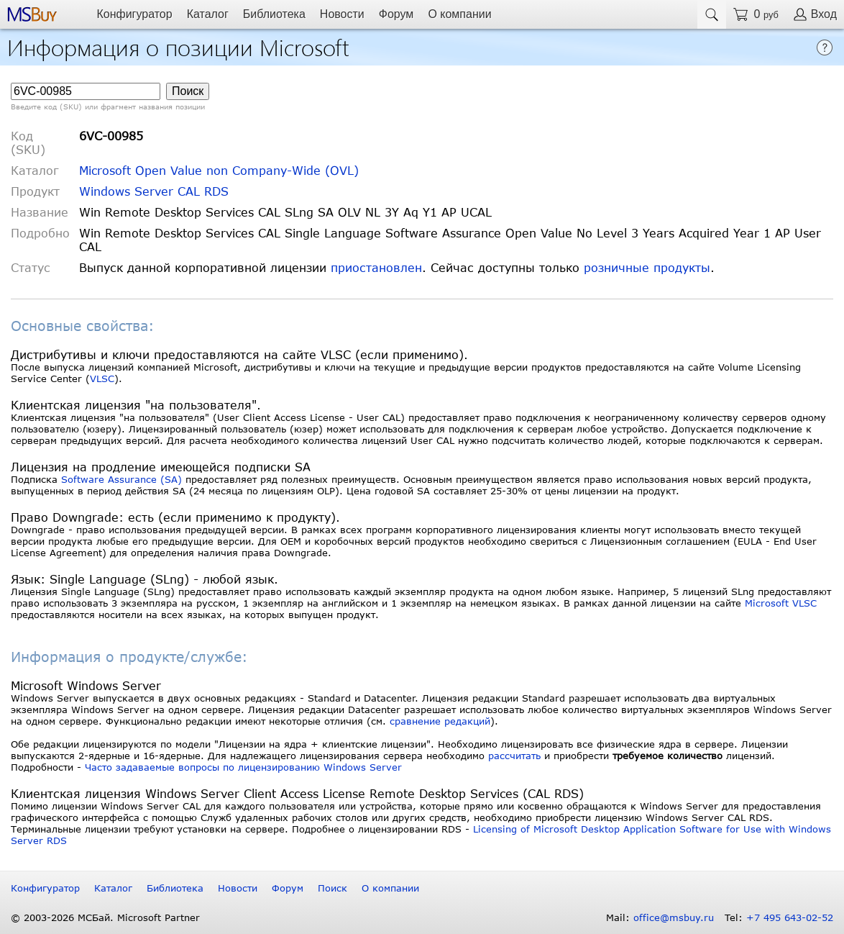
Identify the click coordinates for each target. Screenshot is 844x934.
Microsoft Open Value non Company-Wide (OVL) (219, 170)
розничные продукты (647, 267)
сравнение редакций (440, 721)
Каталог (208, 14)
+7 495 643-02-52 (789, 917)
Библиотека (274, 14)
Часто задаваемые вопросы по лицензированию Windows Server (243, 767)
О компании (459, 14)
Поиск (332, 888)
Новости (342, 14)
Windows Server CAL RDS (154, 191)
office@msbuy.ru (673, 917)
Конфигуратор (134, 14)
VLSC (102, 378)
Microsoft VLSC (781, 603)
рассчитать (514, 755)
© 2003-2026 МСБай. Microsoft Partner (105, 917)
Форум (396, 14)
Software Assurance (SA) (121, 479)
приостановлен (376, 267)
